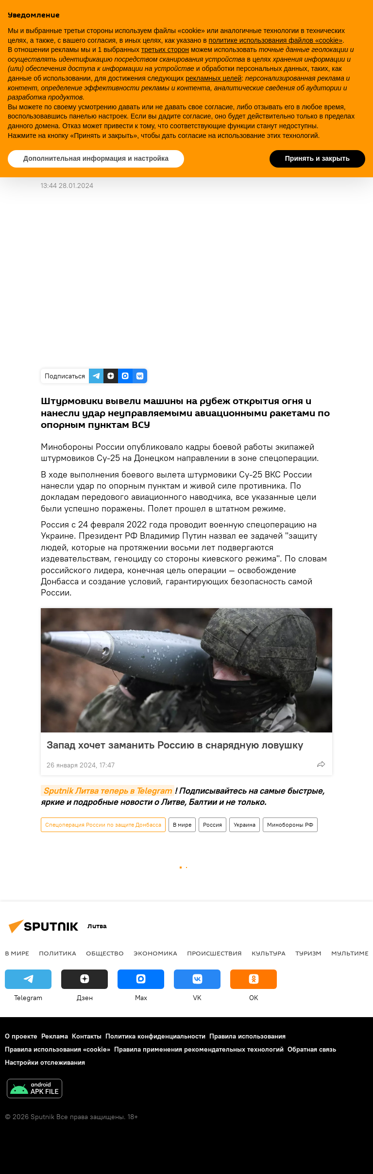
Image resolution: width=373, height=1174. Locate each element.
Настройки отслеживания (45, 1062)
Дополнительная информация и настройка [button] (96, 158)
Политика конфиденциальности (155, 1036)
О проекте (21, 1036)
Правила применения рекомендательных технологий (199, 1049)
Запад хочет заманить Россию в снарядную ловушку (175, 744)
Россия (212, 824)
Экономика (155, 953)
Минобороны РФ (290, 824)
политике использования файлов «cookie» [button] (275, 40)
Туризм (308, 953)
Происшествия (214, 953)
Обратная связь (312, 1049)
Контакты (87, 1036)
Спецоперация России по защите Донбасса (103, 824)
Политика (57, 953)
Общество (105, 953)
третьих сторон (165, 49)
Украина (244, 824)
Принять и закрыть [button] (317, 158)
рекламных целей (213, 78)
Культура (269, 953)
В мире (182, 824)
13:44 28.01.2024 (67, 185)
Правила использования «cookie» (57, 1049)
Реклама (54, 1036)
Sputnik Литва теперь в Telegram (107, 790)
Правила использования (247, 1036)
